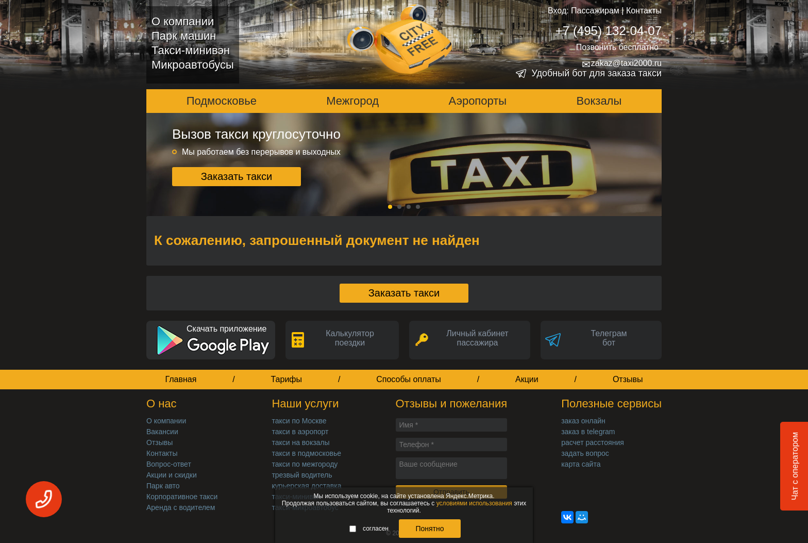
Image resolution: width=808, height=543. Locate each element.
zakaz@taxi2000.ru (622, 63)
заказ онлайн (583, 421)
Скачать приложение (226, 328)
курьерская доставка (306, 486)
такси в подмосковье (306, 453)
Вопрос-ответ (168, 464)
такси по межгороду (305, 464)
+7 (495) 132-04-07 (609, 31)
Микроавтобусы (193, 64)
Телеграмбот (609, 338)
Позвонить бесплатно (617, 47)
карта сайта (580, 464)
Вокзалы (599, 100)
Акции (526, 379)
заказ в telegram (588, 431)
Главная (180, 379)
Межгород (352, 100)
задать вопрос (585, 453)
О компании (183, 21)
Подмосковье (222, 100)
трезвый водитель (302, 475)
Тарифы (286, 379)
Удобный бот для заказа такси (596, 73)
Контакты (644, 10)
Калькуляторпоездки (350, 338)
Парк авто (163, 486)
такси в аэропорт (300, 431)
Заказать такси (237, 176)
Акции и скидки (171, 475)
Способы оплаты (408, 379)
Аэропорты (478, 100)
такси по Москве (299, 421)
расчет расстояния (592, 442)
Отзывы (628, 379)
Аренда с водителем (180, 507)
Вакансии (162, 431)
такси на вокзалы (300, 442)
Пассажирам (595, 10)
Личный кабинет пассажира (477, 338)
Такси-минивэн (191, 50)
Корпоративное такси (181, 496)
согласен (369, 528)
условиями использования (474, 503)
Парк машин (184, 35)
